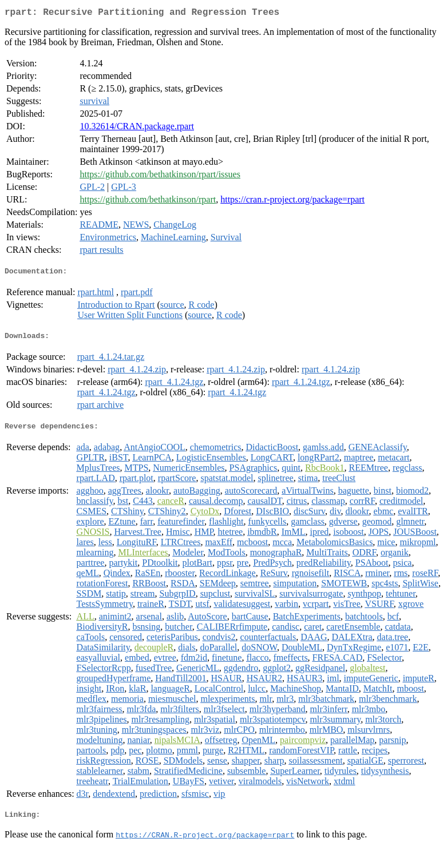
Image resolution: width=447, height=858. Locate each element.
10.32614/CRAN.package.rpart (137, 128)
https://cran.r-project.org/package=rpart (292, 201)
